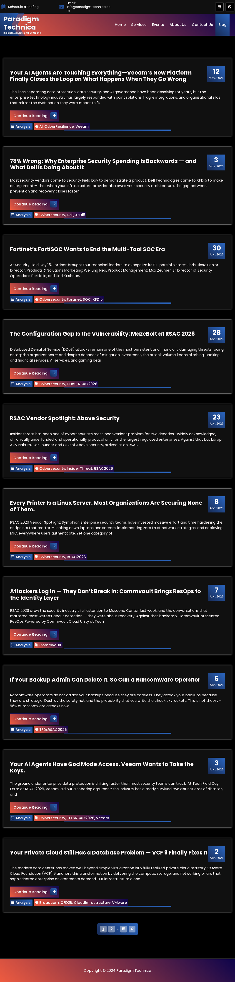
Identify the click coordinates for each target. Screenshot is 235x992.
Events (158, 24)
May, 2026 (215, 74)
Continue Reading (37, 116)
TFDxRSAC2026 (53, 734)
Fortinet (74, 301)
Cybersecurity (52, 215)
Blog (222, 24)
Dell (70, 215)
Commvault (51, 649)
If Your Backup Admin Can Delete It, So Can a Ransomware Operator (105, 684)
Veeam (82, 127)
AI (41, 127)
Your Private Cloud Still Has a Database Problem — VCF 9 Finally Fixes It (109, 858)
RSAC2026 (88, 386)
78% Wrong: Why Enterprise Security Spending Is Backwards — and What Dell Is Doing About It (103, 165)
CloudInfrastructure (92, 908)
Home (120, 24)
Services (139, 24)
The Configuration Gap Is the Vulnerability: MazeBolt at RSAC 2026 (102, 336)
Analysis (23, 127)
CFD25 (66, 908)
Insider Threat (79, 471)
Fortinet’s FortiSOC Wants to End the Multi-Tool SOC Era (87, 251)
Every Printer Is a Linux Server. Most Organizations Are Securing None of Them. (106, 509)
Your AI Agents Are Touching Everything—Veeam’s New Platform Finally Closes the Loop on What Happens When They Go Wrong (101, 76)
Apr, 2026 (216, 252)
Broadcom (49, 908)
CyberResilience (59, 127)
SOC (87, 301)
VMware (119, 908)
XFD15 (80, 215)
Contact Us (202, 24)
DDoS (72, 386)
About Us (178, 24)
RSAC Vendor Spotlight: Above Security (65, 421)
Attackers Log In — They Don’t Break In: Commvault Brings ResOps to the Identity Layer (105, 599)
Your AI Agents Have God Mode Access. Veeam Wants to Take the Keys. (102, 773)
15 (123, 935)
